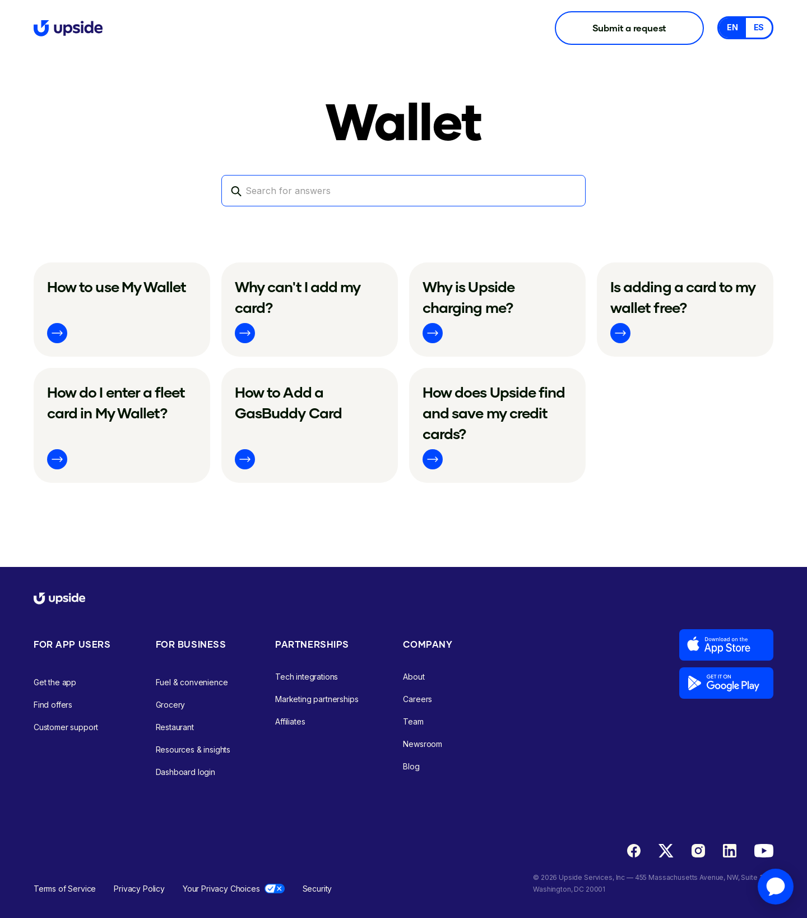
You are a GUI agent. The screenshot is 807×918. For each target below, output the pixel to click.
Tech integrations (306, 676)
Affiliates (290, 721)
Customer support (66, 727)
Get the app (55, 682)
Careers (417, 699)
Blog (411, 766)
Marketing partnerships (316, 699)
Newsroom (422, 744)
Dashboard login (185, 772)
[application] (775, 886)
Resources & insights (193, 749)
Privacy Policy (139, 888)
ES (759, 27)
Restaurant (175, 727)
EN (732, 27)
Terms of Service (65, 888)
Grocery (170, 704)
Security (317, 888)
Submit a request (629, 27)
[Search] (403, 190)
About (413, 676)
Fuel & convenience (192, 682)
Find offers (53, 704)
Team (413, 721)
